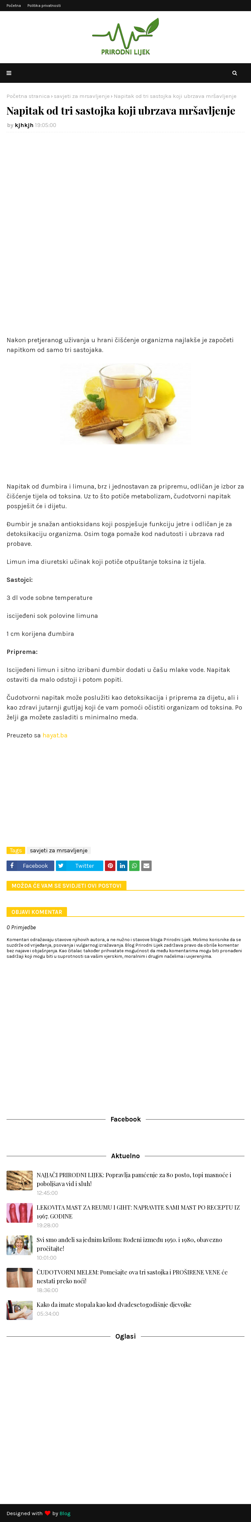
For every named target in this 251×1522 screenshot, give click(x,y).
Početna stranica (28, 96)
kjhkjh (24, 125)
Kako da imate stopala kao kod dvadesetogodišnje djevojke (114, 1305)
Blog (65, 1513)
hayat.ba (55, 735)
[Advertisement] (125, 188)
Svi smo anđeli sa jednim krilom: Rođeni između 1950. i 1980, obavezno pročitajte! (129, 1244)
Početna (14, 5)
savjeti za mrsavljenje (82, 96)
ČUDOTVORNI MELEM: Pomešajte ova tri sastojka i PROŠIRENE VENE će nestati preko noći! (132, 1276)
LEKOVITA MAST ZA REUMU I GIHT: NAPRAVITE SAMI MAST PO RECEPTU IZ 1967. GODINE (138, 1211)
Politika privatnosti (44, 5)
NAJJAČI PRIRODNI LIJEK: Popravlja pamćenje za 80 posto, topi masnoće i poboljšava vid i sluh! (134, 1179)
